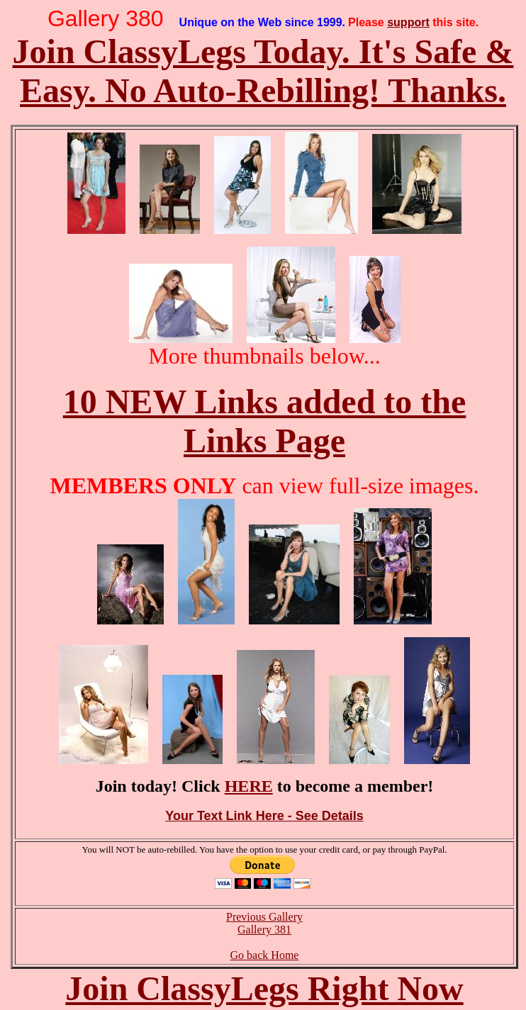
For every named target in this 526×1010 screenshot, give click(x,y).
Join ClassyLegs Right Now (264, 988)
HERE (249, 786)
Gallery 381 (264, 930)
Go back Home (264, 955)
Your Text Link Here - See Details (264, 816)
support (408, 22)
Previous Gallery (264, 917)
